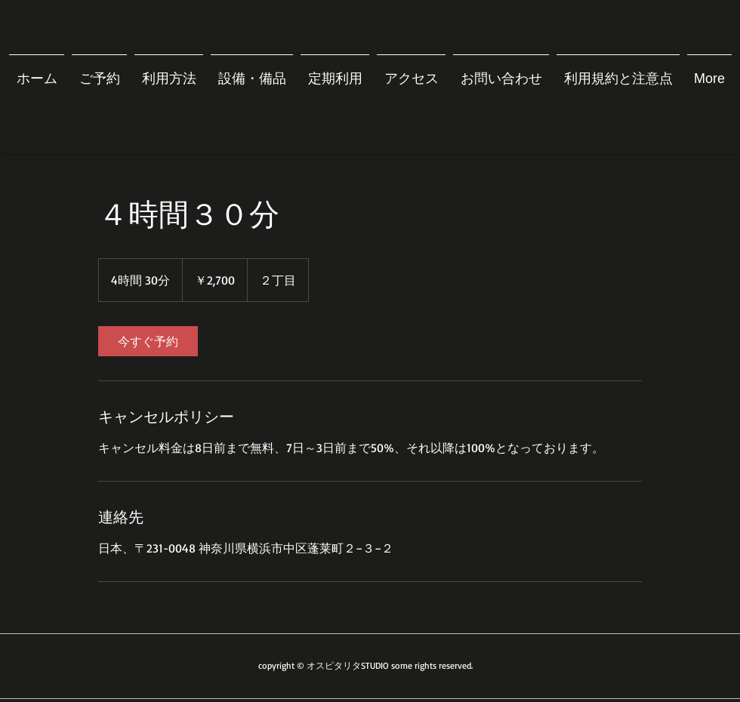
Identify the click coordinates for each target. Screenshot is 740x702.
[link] (148, 341)
